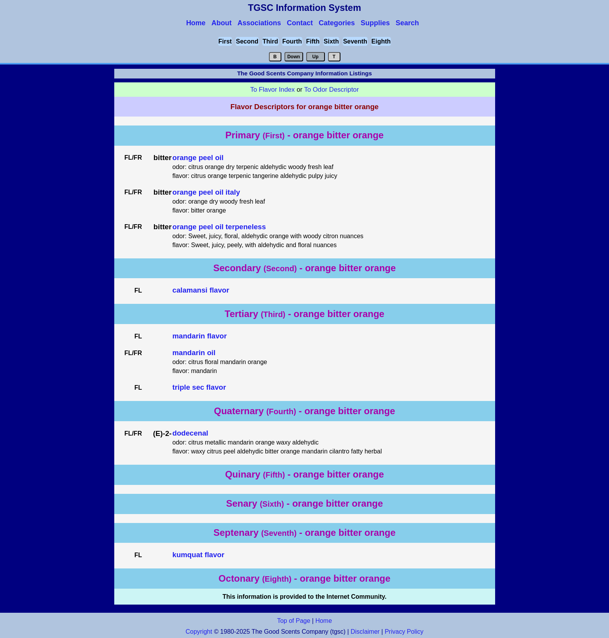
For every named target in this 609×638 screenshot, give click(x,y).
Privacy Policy (403, 631)
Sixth (331, 41)
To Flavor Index (272, 89)
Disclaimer (365, 631)
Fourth (292, 41)
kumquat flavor (199, 555)
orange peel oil (198, 157)
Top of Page (293, 620)
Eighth (381, 41)
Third (270, 41)
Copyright (198, 631)
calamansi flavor (201, 290)
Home (323, 620)
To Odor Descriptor (331, 89)
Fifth (313, 41)
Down (293, 56)
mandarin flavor (200, 336)
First (225, 41)
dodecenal (190, 433)
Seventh (355, 41)
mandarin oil (194, 353)
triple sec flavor (199, 387)
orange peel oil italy (206, 192)
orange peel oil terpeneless (219, 227)
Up (315, 56)
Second (247, 41)
